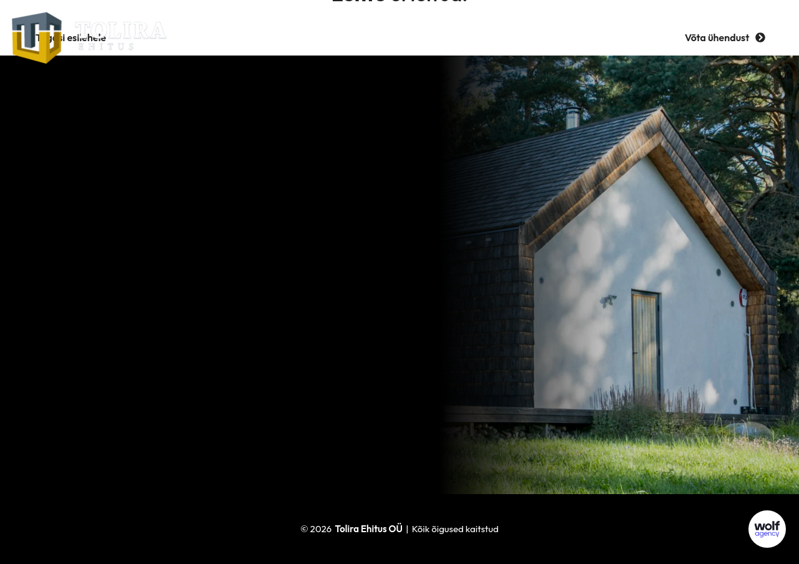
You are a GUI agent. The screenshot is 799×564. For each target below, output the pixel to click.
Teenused (239, 37)
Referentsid (395, 37)
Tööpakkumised (488, 37)
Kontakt (572, 37)
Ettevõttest (315, 37)
